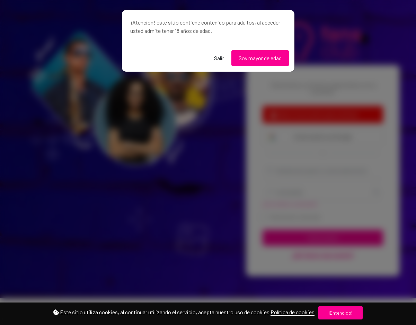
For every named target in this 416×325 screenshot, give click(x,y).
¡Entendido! (340, 313)
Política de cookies (293, 312)
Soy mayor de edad (260, 58)
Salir (219, 58)
